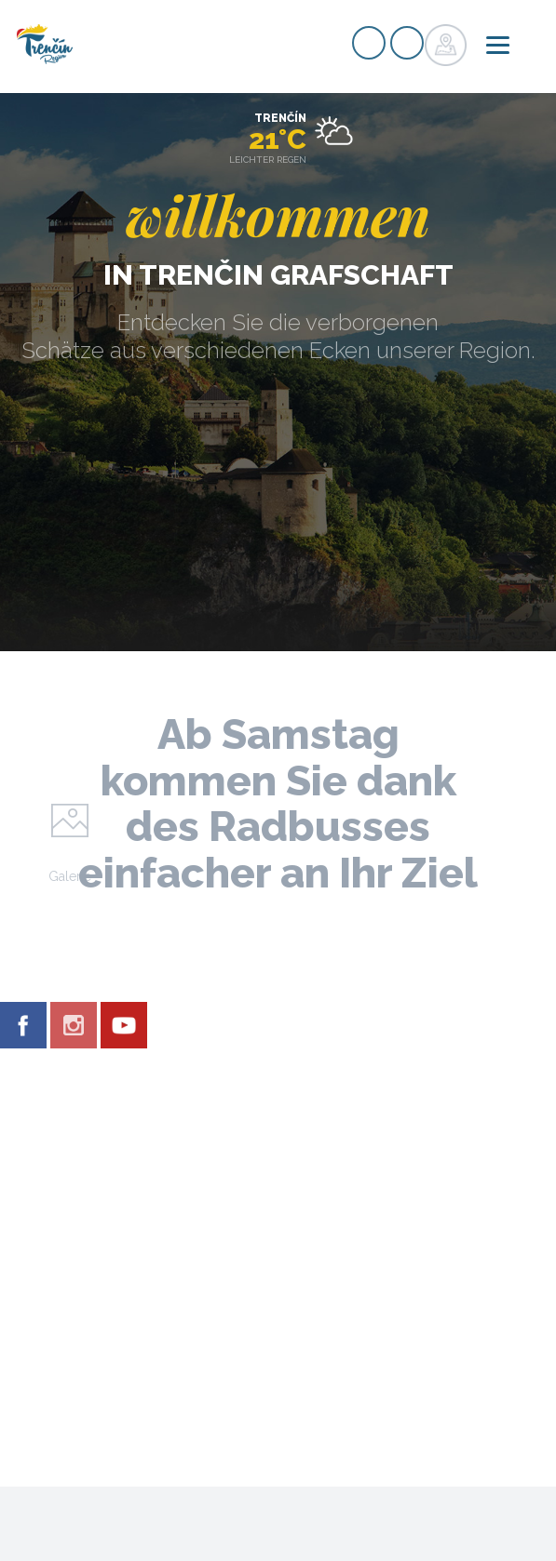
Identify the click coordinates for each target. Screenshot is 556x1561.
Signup (369, 43)
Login (407, 43)
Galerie (69, 876)
